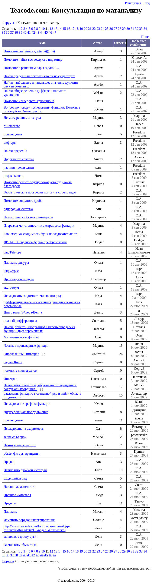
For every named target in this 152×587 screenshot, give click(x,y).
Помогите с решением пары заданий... (31, 68)
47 (54, 32)
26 (111, 28)
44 (41, 32)
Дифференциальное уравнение (26, 412)
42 (33, 32)
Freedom (139, 134)
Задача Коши (13, 362)
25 (107, 28)
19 (81, 28)
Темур (139, 503)
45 (46, 32)
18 (77, 28)
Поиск (145, 37)
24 (102, 28)
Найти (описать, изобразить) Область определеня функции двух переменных (39, 329)
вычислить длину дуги (20, 536)
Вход (146, 3)
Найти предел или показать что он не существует (39, 76)
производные (13, 420)
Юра (139, 271)
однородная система (18, 209)
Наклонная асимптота (19, 486)
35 (3, 32)
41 (29, 32)
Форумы (8, 22)
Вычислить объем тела (20, 545)
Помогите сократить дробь (23, 200)
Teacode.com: (31, 10)
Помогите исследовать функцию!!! (29, 101)
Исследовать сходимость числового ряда (33, 296)
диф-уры (10, 142)
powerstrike (139, 437)
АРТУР (139, 387)
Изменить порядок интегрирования (29, 520)
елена (139, 420)
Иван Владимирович (139, 252)
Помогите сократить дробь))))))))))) (29, 51)
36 (7, 32)
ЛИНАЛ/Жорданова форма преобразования (35, 242)
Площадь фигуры (16, 262)
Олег (139, 337)
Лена (139, 545)
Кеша (139, 234)
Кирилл (139, 184)
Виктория (139, 428)
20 (85, 28)
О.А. (139, 68)
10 (43, 28)
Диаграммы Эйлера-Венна (23, 312)
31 (132, 28)
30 (128, 28)
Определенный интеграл (21, 354)
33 (141, 28)
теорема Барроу (15, 437)
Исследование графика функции (27, 403)
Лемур (139, 321)
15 (64, 28)
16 (68, 28)
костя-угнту (139, 520)
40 (24, 32)
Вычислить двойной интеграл (25, 470)
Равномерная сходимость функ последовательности (41, 234)
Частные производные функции (26, 345)
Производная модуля (19, 279)
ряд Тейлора (12, 252)
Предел (9, 462)
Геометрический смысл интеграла (28, 217)
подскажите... (13, 176)
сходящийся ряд (15, 478)
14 (60, 28)
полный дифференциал (20, 320)
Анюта (139, 159)
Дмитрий (139, 412)
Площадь (10, 511)
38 (16, 32)
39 (20, 32)
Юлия (139, 404)
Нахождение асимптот (20, 445)
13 (55, 28)
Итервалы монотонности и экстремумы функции (39, 225)
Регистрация (133, 3)
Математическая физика (21, 337)
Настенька (139, 379)
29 (124, 28)
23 (98, 28)
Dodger (139, 242)
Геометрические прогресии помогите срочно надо (40, 192)
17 (72, 28)
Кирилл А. (139, 59)
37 (12, 32)
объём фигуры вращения (21, 453)
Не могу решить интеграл (22, 117)
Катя (139, 304)
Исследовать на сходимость (23, 428)
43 (37, 32)
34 (145, 28)
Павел (139, 126)
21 (89, 28)
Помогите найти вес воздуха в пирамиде (33, 59)
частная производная (19, 167)
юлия (139, 345)
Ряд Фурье (11, 271)
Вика (139, 51)
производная (13, 134)
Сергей (139, 362)
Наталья (139, 329)
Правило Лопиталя (17, 495)
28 (119, 28)
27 (115, 28)
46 (50, 32)
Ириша (139, 453)
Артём (139, 76)
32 (136, 28)
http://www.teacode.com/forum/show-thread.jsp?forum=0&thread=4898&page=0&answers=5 (37, 528)
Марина (139, 118)
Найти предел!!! (15, 151)
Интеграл (10, 379)
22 (94, 28)
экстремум (11, 287)
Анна (139, 279)
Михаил (139, 511)
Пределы (10, 503)
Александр (139, 395)
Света (139, 487)
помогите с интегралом (20, 370)
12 (51, 28)
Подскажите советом (19, 159)
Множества (12, 126)
